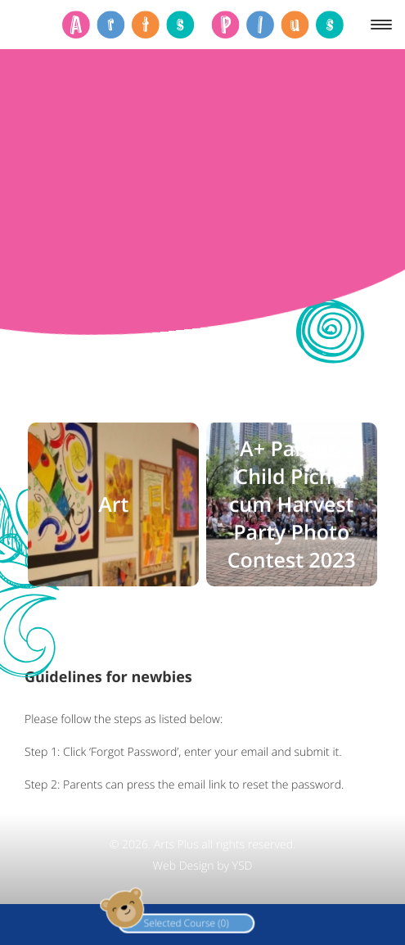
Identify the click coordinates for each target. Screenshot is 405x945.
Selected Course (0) (140, 922)
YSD (242, 866)
